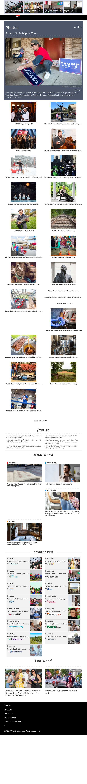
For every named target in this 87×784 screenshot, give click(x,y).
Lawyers (50, 634)
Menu (83, 17)
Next (57, 60)
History (12, 522)
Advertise (8, 710)
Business (50, 571)
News (17, 16)
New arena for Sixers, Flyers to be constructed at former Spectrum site (23, 447)
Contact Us (8, 714)
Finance (50, 622)
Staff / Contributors (12, 722)
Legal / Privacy (10, 718)
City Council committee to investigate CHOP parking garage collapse (60, 437)
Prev (17, 60)
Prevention (51, 491)
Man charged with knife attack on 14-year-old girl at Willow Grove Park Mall (23, 441)
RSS (5, 726)
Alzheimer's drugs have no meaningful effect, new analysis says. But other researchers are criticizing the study (61, 442)
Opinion (12, 647)
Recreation (13, 463)
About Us (7, 706)
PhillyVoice (5, 17)
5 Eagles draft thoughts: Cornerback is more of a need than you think (23, 437)
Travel (11, 559)
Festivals (50, 559)
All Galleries (77, 26)
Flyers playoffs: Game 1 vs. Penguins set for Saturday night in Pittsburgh (60, 447)
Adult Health (52, 463)
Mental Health (14, 622)
